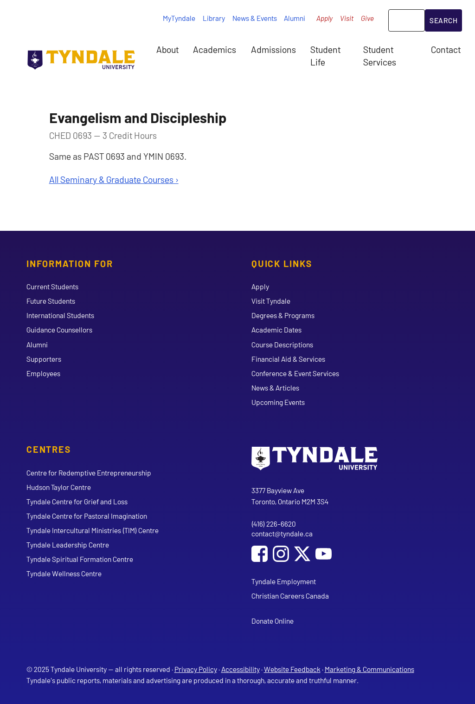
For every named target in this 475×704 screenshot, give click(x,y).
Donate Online (272, 620)
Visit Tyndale (270, 300)
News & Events (254, 17)
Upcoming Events (278, 402)
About (167, 49)
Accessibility (240, 669)
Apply (324, 17)
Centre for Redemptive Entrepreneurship (88, 472)
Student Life (325, 55)
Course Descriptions (282, 344)
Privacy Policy (195, 669)
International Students (60, 315)
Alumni (294, 17)
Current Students (52, 286)
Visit (346, 17)
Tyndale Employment (283, 581)
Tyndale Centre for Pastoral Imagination (86, 515)
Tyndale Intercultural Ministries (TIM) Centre (92, 530)
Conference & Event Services (295, 373)
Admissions (273, 49)
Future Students (50, 300)
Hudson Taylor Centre (58, 486)
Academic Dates (276, 329)
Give (367, 17)
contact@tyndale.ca (282, 533)
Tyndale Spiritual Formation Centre (79, 558)
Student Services (379, 55)
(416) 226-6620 (273, 523)
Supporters (43, 358)
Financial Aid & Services (288, 358)
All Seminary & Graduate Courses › (114, 179)
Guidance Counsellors (59, 329)
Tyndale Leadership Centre (67, 544)
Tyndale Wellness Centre (64, 573)
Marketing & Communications (369, 669)
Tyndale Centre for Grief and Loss (77, 501)
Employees (43, 373)
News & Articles (275, 387)
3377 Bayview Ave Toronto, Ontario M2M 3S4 (289, 496)
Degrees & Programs (283, 315)
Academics (214, 49)
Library (214, 17)
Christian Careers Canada (290, 595)
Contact (446, 49)
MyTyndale (179, 17)
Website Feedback (292, 669)
